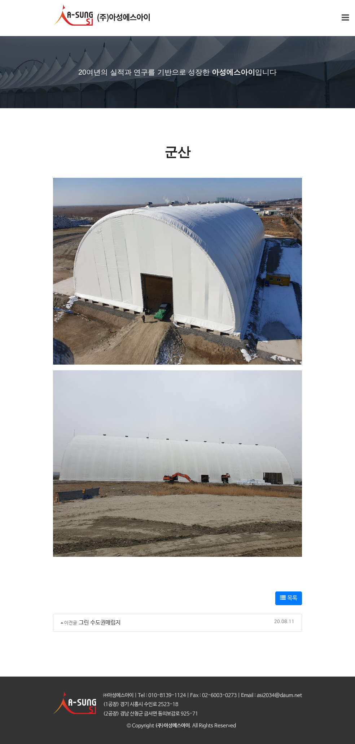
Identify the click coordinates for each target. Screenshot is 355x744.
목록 (288, 598)
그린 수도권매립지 (99, 622)
